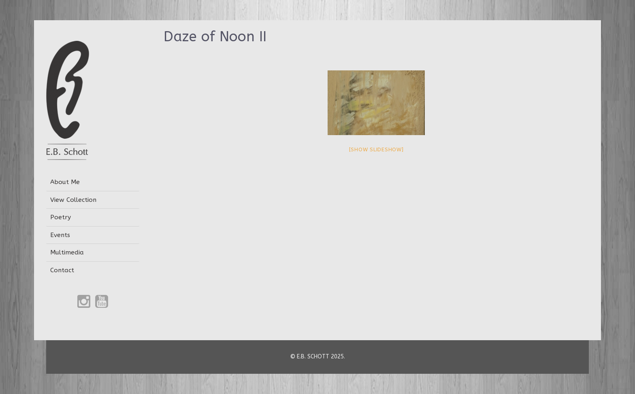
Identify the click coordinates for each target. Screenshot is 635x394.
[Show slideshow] (376, 149)
